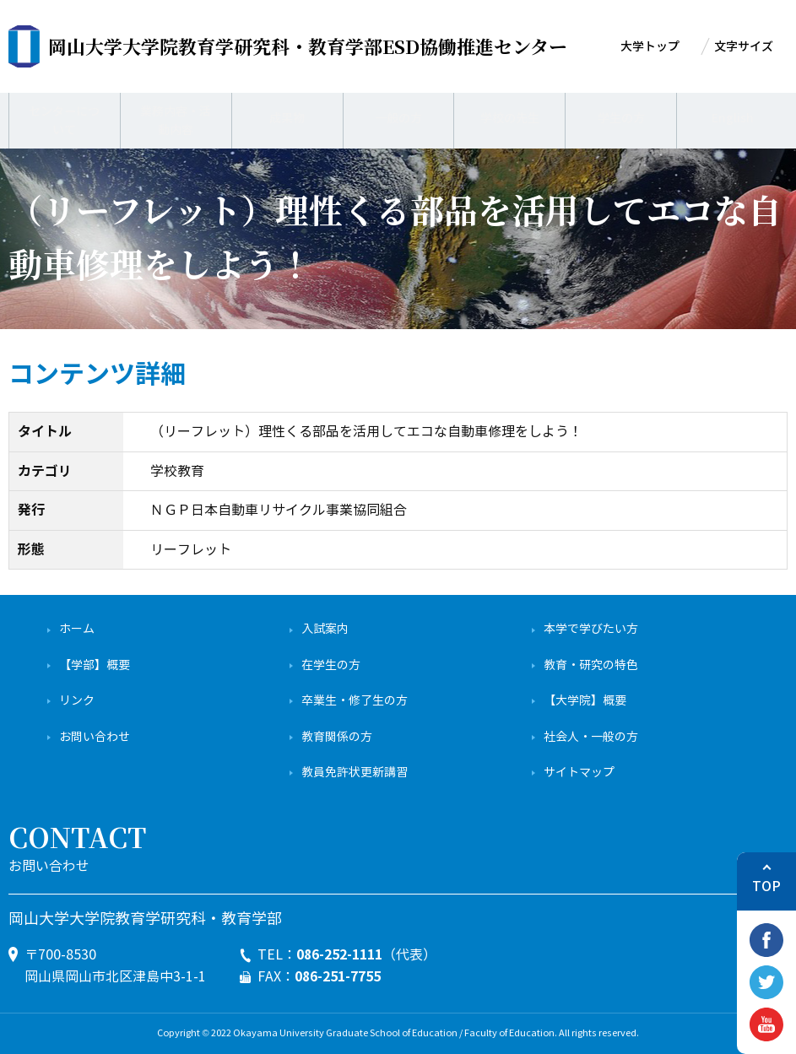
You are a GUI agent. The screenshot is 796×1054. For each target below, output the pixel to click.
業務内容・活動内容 (175, 118)
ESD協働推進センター (307, 46)
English (732, 118)
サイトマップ (579, 772)
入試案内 (325, 629)
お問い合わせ (94, 737)
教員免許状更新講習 (354, 772)
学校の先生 (509, 118)
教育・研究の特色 (591, 665)
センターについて (64, 118)
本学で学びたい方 (591, 629)
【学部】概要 (94, 665)
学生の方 (621, 118)
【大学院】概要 (585, 701)
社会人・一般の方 (591, 737)
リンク (77, 701)
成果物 (287, 118)
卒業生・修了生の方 (354, 701)
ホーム (77, 629)
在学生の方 (330, 665)
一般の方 (398, 118)
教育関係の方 (336, 737)
